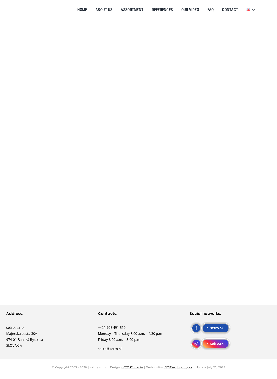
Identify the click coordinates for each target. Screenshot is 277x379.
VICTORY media (132, 367)
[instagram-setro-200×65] (210, 338)
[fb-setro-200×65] (210, 323)
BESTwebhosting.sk (178, 367)
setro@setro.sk (110, 348)
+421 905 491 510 (112, 327)
